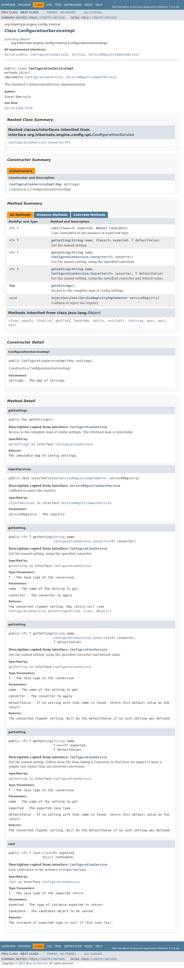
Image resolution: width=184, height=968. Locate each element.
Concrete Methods (90, 215)
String (77, 240)
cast (55, 228)
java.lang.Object (17, 39)
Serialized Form (18, 108)
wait (151, 320)
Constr (45, 17)
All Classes (93, 12)
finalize (44, 320)
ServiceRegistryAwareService (113, 54)
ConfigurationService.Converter (37, 142)
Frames (52, 12)
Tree (58, 4)
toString (135, 320)
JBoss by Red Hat (37, 963)
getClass (62, 320)
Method (59, 17)
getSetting (60, 240)
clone (13, 320)
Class (65, 228)
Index (88, 4)
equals (27, 320)
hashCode (81, 320)
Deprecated (73, 4)
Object (25, 72)
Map (59, 184)
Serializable (15, 54)
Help (98, 4)
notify (98, 320)
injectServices (64, 298)
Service (78, 54)
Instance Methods (51, 215)
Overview (8, 4)
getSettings (61, 285)
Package (24, 4)
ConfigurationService (49, 54)
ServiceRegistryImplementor (103, 298)
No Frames (68, 12)
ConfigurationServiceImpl (31, 184)
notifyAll (116, 320)
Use (49, 4)
